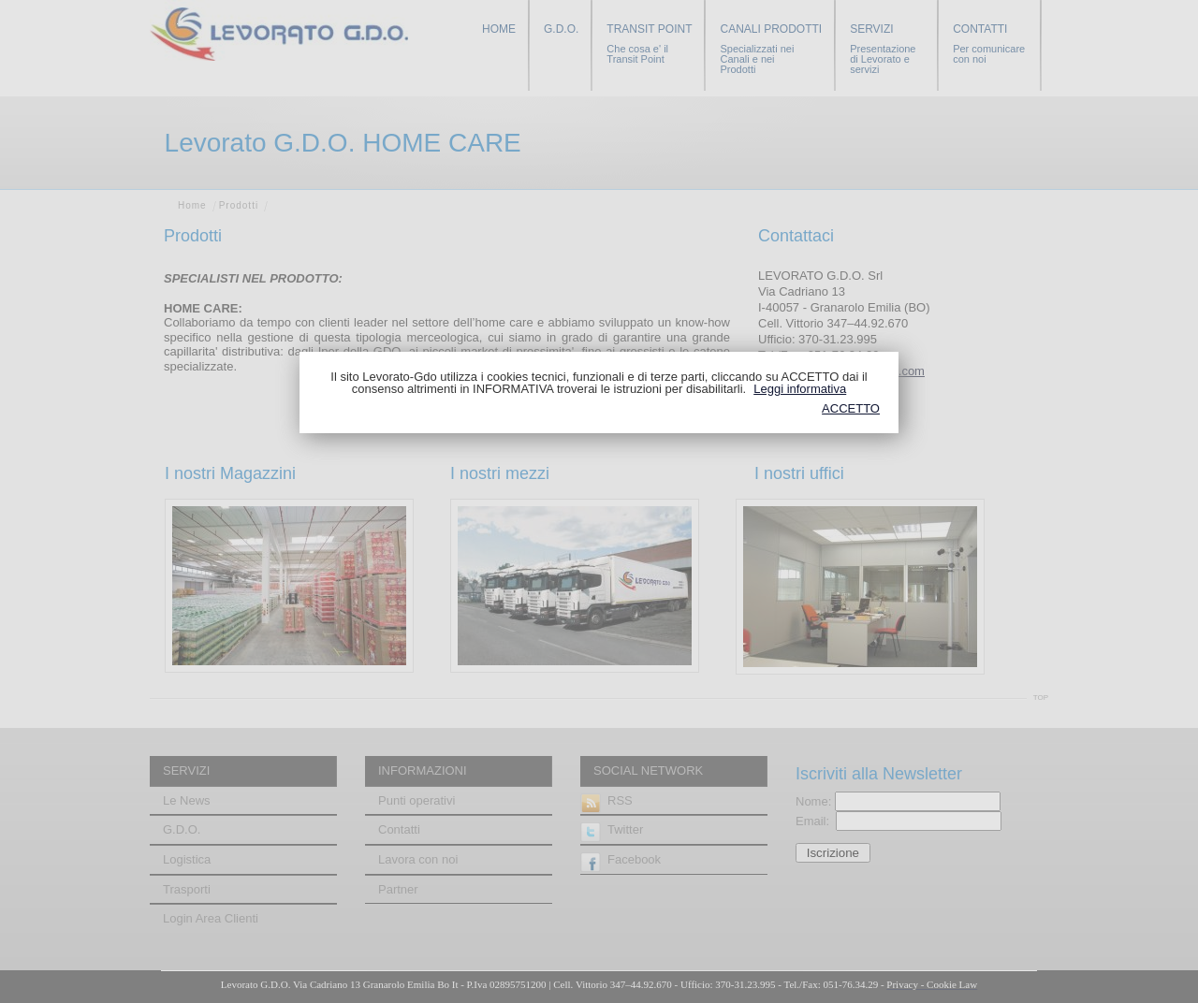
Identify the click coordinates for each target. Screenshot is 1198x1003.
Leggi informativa (799, 389)
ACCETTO (851, 408)
